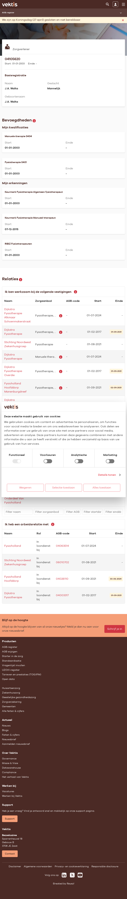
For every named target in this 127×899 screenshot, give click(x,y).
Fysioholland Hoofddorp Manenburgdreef (15, 387)
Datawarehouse (11, 767)
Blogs (5, 730)
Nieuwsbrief (9, 739)
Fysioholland (12, 545)
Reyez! (70, 883)
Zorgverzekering (11, 701)
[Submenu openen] (120, 12)
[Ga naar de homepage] (9, 4)
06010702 (62, 562)
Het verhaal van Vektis (15, 777)
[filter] (18, 512)
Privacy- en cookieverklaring (72, 866)
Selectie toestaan (63, 487)
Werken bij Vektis (12, 796)
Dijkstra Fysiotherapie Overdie (13, 371)
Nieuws (6, 725)
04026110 (62, 578)
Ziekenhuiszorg (11, 692)
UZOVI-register (11, 670)
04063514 (62, 545)
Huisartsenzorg (11, 688)
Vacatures (8, 791)
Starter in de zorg (12, 656)
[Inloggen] (115, 4)
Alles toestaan (101, 487)
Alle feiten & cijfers (13, 711)
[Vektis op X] (72, 875)
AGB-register (9, 647)
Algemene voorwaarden (38, 866)
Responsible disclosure (104, 866)
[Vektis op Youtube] (80, 875)
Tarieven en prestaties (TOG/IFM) (21, 674)
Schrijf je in (114, 628)
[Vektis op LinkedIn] (64, 875)
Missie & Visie (10, 763)
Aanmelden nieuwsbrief (16, 744)
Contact (10, 853)
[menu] (123, 4)
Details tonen (107, 474)
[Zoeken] (107, 4)
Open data (8, 679)
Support (10, 818)
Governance (9, 758)
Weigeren (25, 487)
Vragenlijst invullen (13, 665)
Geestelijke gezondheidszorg (19, 697)
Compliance (9, 772)
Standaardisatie (11, 660)
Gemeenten (9, 706)
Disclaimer (15, 866)
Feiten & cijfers (11, 734)
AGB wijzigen (9, 651)
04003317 (62, 595)
